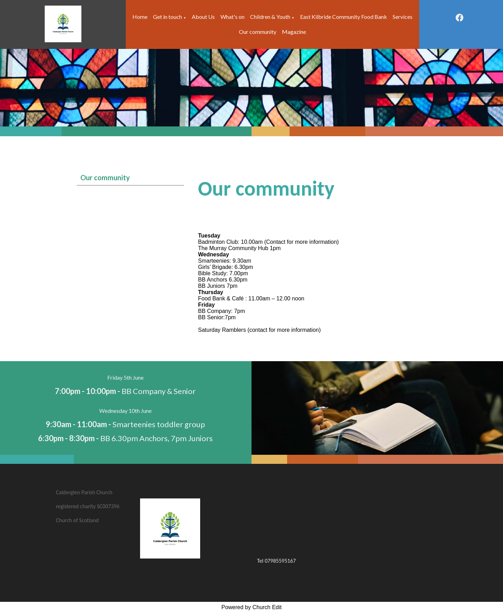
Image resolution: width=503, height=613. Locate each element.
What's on (232, 16)
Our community (257, 31)
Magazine (294, 31)
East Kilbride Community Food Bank (343, 16)
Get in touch (167, 16)
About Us (203, 16)
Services (403, 16)
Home (139, 16)
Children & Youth (270, 16)
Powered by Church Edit (251, 607)
